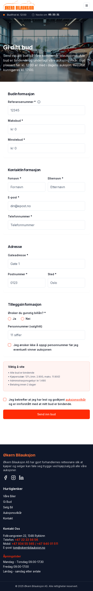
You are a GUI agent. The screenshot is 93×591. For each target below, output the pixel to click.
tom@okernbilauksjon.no (29, 547)
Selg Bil (8, 507)
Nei (28, 318)
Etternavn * (55, 178)
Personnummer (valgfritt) (25, 326)
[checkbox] (9, 344)
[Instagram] (13, 477)
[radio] (9, 318)
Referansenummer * (22, 101)
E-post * (13, 197)
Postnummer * (17, 274)
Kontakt (8, 518)
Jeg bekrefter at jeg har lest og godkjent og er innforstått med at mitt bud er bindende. (47, 402)
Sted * (52, 274)
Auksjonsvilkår (12, 512)
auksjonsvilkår (76, 399)
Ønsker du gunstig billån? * (27, 313)
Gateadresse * (18, 255)
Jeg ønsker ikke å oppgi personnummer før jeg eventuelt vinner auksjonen (45, 347)
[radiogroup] (46, 319)
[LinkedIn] (21, 477)
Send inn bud (46, 414)
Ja (14, 318)
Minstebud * (16, 139)
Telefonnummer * (20, 216)
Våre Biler (9, 496)
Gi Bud (7, 501)
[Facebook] (5, 477)
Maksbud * (15, 120)
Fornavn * (14, 178)
